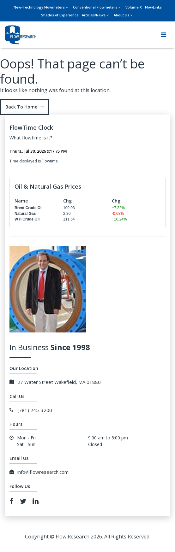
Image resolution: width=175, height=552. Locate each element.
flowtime (31, 137)
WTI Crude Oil (27, 219)
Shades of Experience (60, 15)
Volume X (133, 7)
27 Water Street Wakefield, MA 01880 (55, 382)
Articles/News (94, 15)
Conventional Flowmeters (95, 7)
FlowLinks (153, 7)
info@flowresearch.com (39, 471)
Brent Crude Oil (29, 208)
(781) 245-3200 (30, 410)
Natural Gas (25, 213)
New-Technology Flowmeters (39, 7)
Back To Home (24, 107)
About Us (121, 15)
